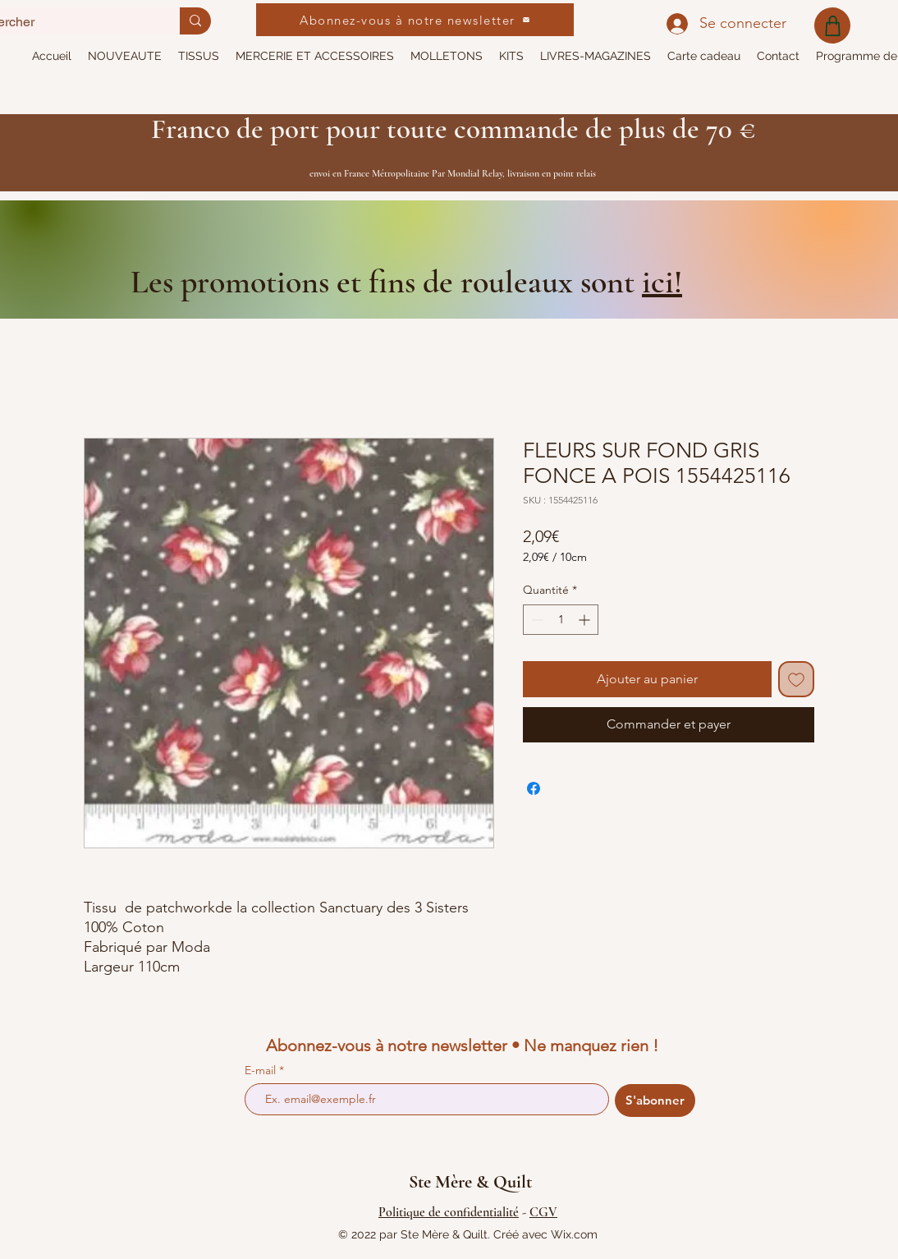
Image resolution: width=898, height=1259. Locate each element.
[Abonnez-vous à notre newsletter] (415, 19)
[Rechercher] (195, 20)
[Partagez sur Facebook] (533, 788)
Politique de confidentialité (448, 1212)
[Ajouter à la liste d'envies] (796, 679)
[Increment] (585, 619)
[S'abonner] (655, 1100)
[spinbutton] (560, 619)
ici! (662, 281)
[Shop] (832, 25)
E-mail (262, 1070)
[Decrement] (535, 619)
